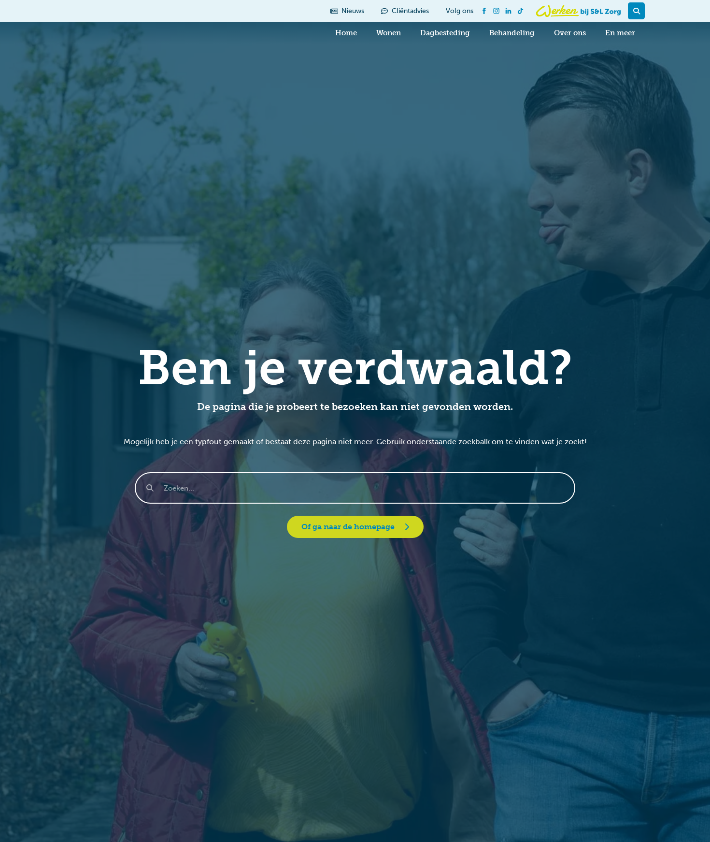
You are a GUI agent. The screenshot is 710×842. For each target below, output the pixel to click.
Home (346, 33)
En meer (620, 33)
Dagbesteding (445, 33)
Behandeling (512, 33)
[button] (636, 10)
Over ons (570, 33)
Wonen (388, 33)
